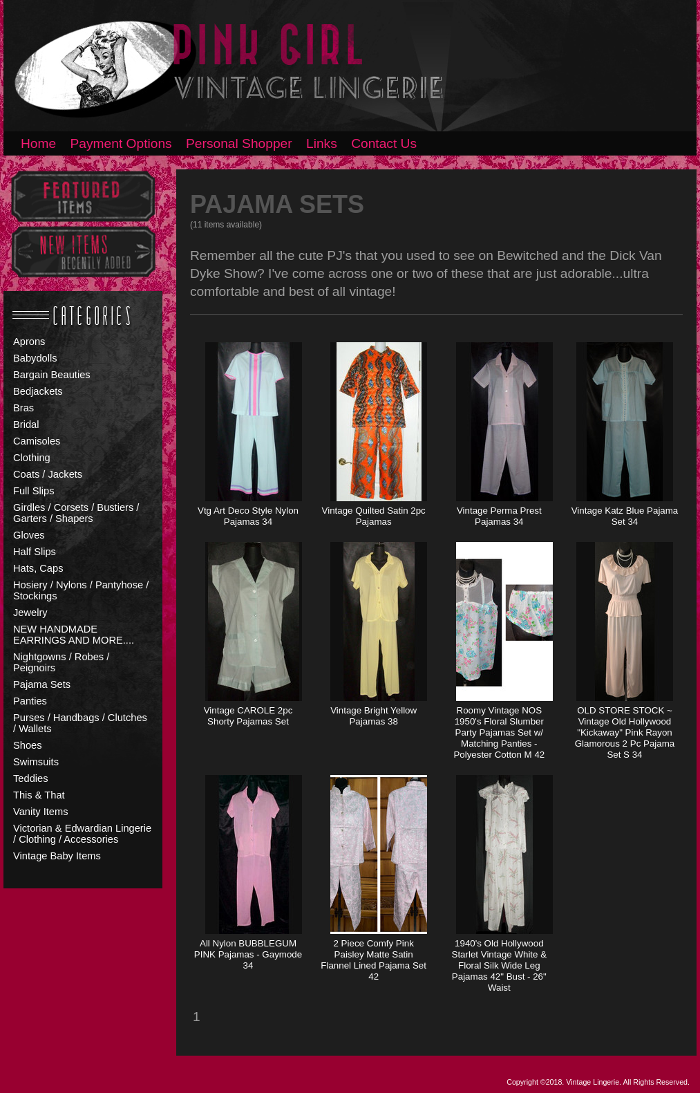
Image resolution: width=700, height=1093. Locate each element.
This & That (39, 795)
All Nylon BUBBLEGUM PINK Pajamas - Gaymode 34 (248, 954)
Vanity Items (40, 811)
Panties (30, 701)
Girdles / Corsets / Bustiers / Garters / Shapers (76, 513)
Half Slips (34, 551)
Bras (23, 407)
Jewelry (30, 612)
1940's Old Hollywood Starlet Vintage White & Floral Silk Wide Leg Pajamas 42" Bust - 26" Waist (499, 965)
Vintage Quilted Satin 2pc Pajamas (374, 516)
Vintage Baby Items (57, 855)
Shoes (27, 745)
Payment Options (121, 143)
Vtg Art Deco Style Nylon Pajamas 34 (248, 516)
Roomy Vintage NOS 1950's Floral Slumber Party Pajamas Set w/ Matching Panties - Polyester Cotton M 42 (499, 732)
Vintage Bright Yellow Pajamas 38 (373, 716)
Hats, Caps (38, 568)
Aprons (29, 341)
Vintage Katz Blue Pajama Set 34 (625, 516)
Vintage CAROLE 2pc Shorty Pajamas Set (248, 716)
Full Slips (33, 490)
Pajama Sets (41, 684)
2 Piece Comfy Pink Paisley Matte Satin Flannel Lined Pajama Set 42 (373, 960)
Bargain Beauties (52, 374)
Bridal (26, 424)
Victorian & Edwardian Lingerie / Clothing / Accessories (82, 834)
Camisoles (36, 441)
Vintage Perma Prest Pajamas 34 (499, 516)
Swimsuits (36, 761)
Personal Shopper (239, 143)
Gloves (29, 535)
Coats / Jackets (47, 474)
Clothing (31, 457)
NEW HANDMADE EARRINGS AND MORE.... (73, 635)
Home (38, 143)
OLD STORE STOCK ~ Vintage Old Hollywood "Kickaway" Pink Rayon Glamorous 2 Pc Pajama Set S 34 (624, 732)
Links (321, 143)
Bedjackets (38, 391)
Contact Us (384, 143)
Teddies (30, 778)
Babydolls (35, 358)
